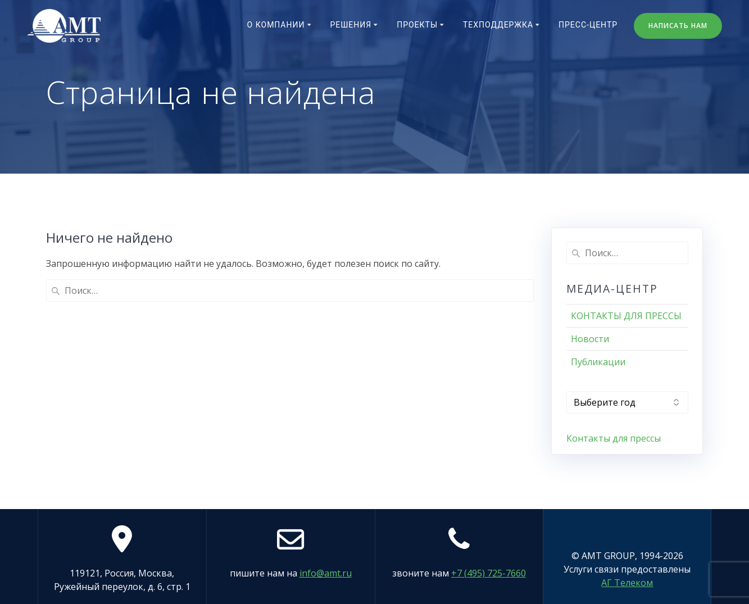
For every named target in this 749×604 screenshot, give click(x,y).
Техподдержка (498, 24)
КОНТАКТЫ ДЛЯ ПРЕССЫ (626, 316)
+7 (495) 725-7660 (488, 573)
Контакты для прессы (613, 438)
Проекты (417, 24)
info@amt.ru (325, 573)
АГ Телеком (627, 582)
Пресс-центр (588, 24)
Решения (350, 24)
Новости (590, 339)
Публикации (598, 362)
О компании (276, 24)
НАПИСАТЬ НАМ (677, 25)
